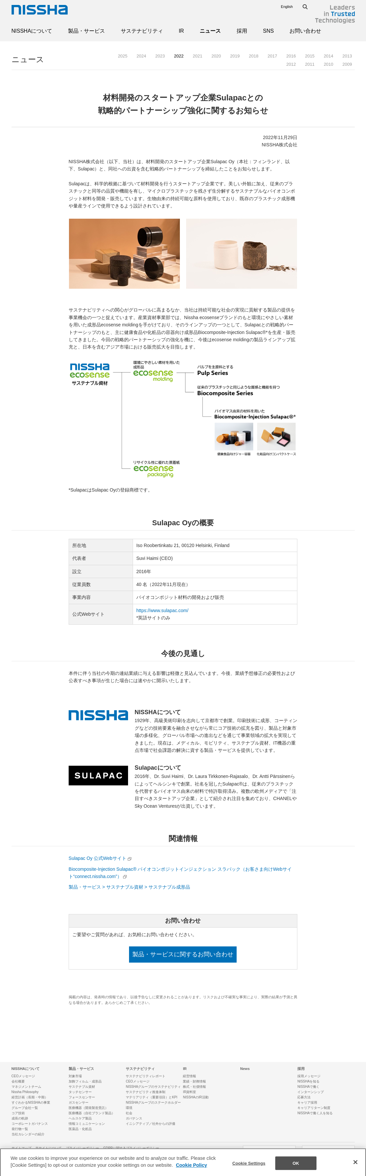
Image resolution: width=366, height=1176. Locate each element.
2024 (141, 56)
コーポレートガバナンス (30, 1123)
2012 (291, 64)
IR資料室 (189, 1092)
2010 (328, 64)
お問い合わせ (305, 31)
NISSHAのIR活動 (195, 1097)
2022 (178, 56)
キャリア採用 (307, 1102)
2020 (216, 56)
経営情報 (189, 1076)
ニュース (210, 31)
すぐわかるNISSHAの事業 (31, 1102)
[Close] (355, 1167)
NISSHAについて (32, 31)
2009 (347, 64)
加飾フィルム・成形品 (85, 1081)
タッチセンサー (80, 1092)
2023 (160, 56)
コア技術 (18, 1113)
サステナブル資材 (82, 1086)
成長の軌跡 (20, 1118)
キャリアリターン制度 (313, 1108)
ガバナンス (134, 1118)
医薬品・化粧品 (80, 1129)
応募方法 (304, 1097)
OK (296, 1168)
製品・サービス (86, 31)
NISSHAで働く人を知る (315, 1113)
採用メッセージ (308, 1076)
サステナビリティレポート (145, 1076)
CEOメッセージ (23, 1076)
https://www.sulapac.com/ (162, 610)
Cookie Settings (248, 1168)
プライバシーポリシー (82, 1148)
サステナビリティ (142, 31)
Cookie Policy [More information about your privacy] (191, 1171)
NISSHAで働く (308, 1086)
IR (181, 31)
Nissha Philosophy (25, 1092)
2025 (122, 56)
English (287, 7)
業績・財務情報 (194, 1081)
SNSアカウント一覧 (328, 1151)
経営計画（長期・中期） (30, 1097)
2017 (272, 56)
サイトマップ (21, 1148)
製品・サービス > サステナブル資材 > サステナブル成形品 (129, 887)
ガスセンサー (78, 1102)
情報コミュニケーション (87, 1123)
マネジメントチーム (26, 1086)
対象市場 (75, 1076)
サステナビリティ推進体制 (145, 1092)
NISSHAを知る (308, 1081)
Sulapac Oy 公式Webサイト (97, 858)
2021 (197, 56)
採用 (242, 31)
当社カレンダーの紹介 (28, 1134)
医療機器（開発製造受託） (88, 1108)
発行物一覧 (20, 1129)
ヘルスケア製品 (80, 1118)
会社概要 (18, 1081)
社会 (129, 1113)
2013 (347, 56)
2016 (291, 56)
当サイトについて (48, 1148)
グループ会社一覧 (25, 1108)
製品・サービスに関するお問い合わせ (182, 954)
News (245, 1069)
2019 (235, 56)
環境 (129, 1108)
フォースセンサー (82, 1097)
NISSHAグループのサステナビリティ (153, 1086)
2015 (310, 56)
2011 (310, 64)
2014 (328, 56)
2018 (253, 56)
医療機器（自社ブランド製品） (92, 1113)
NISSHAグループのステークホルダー (153, 1102)
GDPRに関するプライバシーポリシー (131, 1148)
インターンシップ (310, 1092)
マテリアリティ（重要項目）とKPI (151, 1097)
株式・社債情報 (194, 1086)
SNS (268, 31)
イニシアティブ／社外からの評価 (150, 1123)
